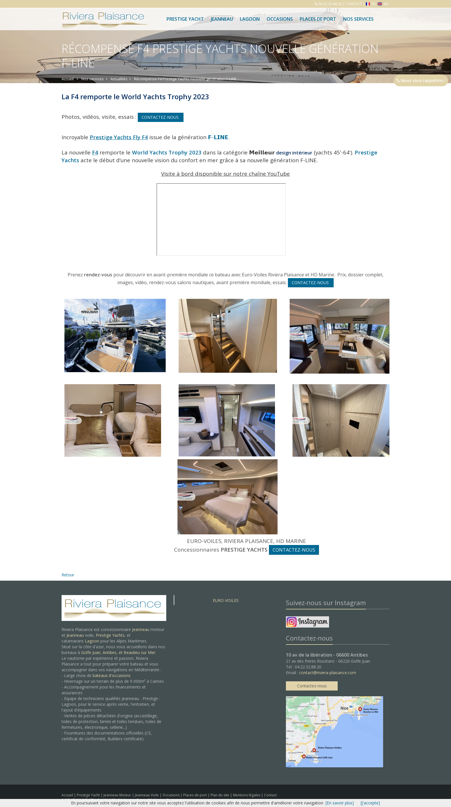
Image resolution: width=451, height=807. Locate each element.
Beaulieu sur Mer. (140, 652)
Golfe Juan (90, 652)
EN (383, 3)
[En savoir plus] (340, 803)
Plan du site (220, 795)
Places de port (195, 795)
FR (371, 3)
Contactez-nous (312, 686)
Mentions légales (247, 795)
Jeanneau (222, 19)
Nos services (358, 19)
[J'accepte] (370, 803)
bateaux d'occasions (112, 675)
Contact (270, 795)
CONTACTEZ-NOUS (161, 117)
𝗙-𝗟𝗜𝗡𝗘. (219, 137)
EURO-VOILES (226, 600)
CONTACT (354, 3)
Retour (68, 574)
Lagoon (92, 641)
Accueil (67, 795)
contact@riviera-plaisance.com (327, 672)
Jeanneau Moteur (118, 795)
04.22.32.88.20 (330, 3)
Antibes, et (113, 652)
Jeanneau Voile (147, 795)
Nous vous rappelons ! (421, 80)
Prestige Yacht (185, 19)
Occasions (280, 19)
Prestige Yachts (110, 635)
